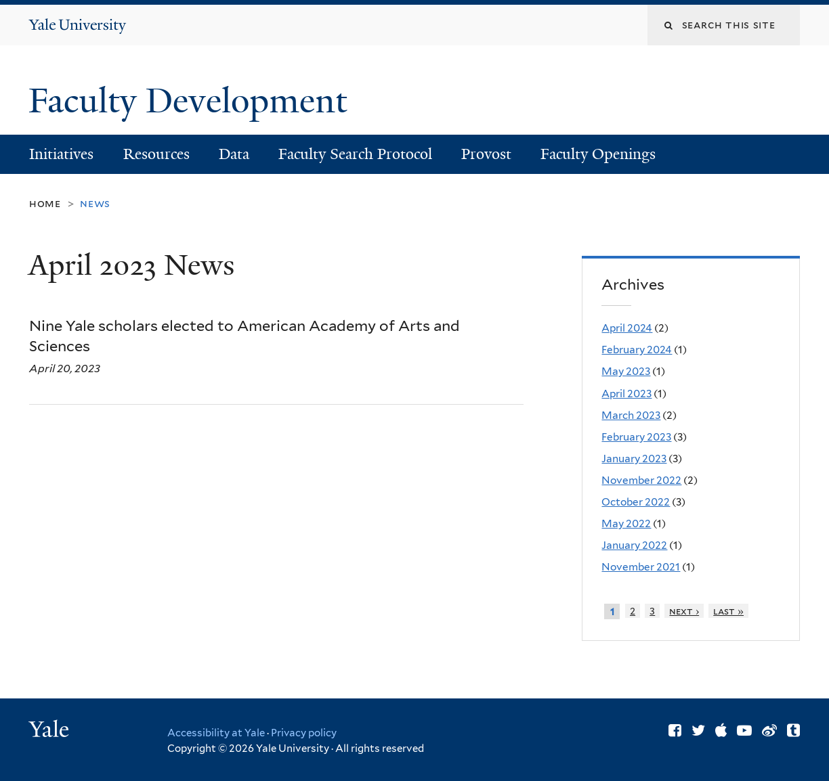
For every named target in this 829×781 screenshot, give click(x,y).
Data (234, 154)
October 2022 (635, 501)
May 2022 (626, 523)
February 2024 (636, 349)
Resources (156, 154)
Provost (486, 154)
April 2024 (626, 327)
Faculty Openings (598, 154)
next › (684, 611)
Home (45, 203)
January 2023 (633, 458)
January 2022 (634, 545)
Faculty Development (192, 101)
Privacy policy (304, 733)
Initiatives (61, 154)
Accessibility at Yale (216, 733)
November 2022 (641, 480)
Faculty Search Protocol (355, 154)
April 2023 (626, 393)
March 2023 (630, 415)
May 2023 (625, 371)
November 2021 (640, 566)
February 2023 (636, 436)
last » (728, 611)
